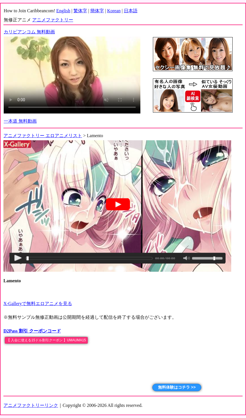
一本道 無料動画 (20, 121)
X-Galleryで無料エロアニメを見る (37, 303)
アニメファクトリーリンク (30, 405)
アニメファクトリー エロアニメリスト (42, 135)
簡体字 (97, 10)
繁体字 (80, 10)
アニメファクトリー (52, 19)
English (63, 10)
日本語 (131, 10)
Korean (113, 10)
